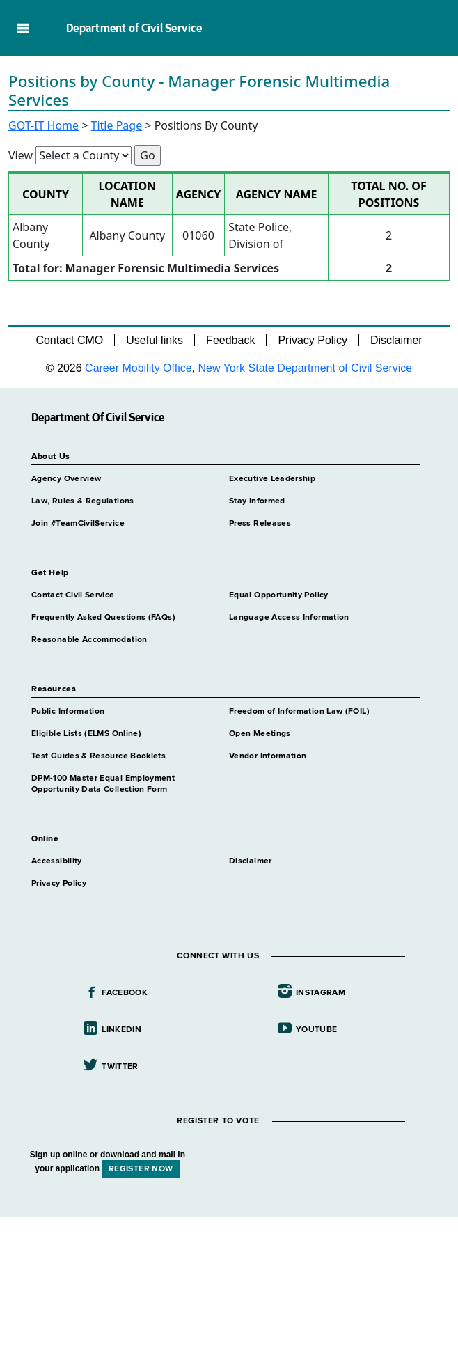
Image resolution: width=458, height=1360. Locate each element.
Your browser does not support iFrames (229, 1286)
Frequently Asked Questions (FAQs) (103, 617)
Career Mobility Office (138, 368)
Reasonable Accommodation (89, 640)
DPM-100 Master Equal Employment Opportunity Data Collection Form (103, 784)
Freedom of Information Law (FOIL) (299, 712)
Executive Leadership (272, 479)
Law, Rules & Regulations (82, 501)
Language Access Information (289, 617)
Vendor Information (267, 756)
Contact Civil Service (73, 595)
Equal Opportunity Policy (279, 595)
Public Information (67, 712)
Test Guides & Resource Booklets (98, 756)
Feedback (230, 340)
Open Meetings (260, 734)
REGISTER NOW (141, 1169)
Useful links (154, 340)
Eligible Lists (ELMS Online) (86, 734)
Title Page (117, 125)
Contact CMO (69, 340)
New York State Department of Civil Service (305, 368)
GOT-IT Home (43, 125)
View (20, 155)
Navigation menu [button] (22, 28)
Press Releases (260, 523)
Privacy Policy (312, 340)
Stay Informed (257, 501)
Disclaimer (396, 340)
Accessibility (56, 861)
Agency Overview (66, 479)
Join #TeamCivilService (78, 523)
